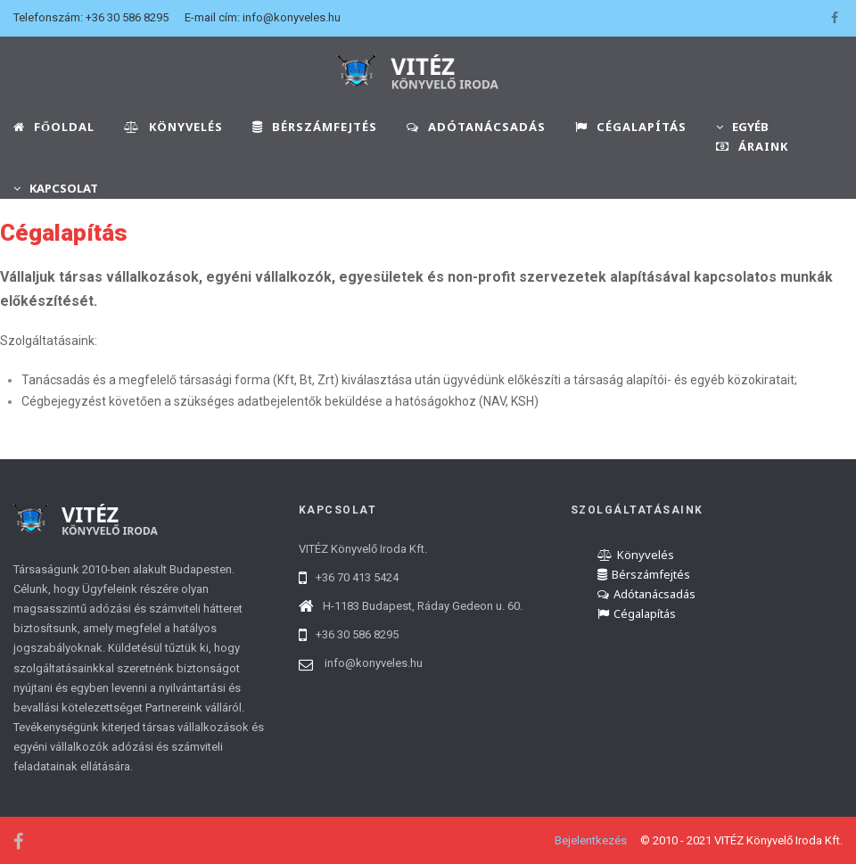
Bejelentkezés (591, 840)
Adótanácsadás (646, 594)
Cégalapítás (636, 613)
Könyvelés (635, 555)
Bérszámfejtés (643, 574)
